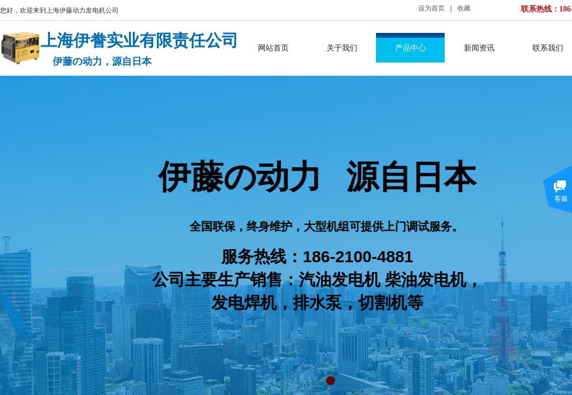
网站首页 (273, 47)
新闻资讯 (479, 47)
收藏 (463, 8)
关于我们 (342, 47)
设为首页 (431, 8)
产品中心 (410, 47)
